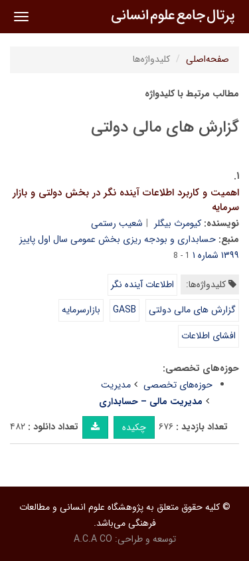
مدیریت (116, 385)
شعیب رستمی (117, 223)
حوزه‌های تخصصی (177, 385)
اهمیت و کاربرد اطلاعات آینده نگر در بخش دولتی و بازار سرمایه (126, 200)
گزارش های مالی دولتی (192, 309)
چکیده (134, 427)
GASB (124, 309)
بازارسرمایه (81, 309)
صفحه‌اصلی (207, 59)
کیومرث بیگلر (177, 223)
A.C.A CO (93, 539)
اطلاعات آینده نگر (142, 284)
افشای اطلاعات (208, 335)
